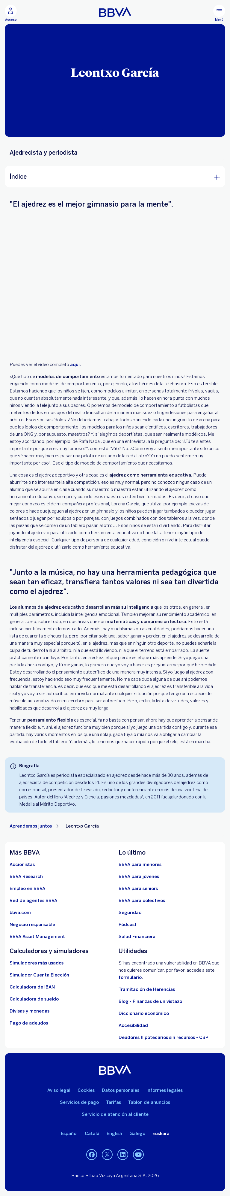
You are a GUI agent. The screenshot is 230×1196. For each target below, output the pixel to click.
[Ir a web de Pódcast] (128, 924)
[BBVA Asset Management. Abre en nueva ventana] (37, 936)
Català (92, 1133)
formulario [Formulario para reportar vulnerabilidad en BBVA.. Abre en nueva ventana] (130, 977)
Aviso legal (58, 1090)
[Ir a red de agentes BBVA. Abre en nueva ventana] (33, 900)
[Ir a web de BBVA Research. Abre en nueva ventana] (26, 876)
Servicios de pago (79, 1102)
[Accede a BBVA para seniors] (138, 888)
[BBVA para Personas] (115, 12)
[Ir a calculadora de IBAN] (32, 987)
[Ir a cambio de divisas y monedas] (29, 1011)
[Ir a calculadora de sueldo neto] (34, 999)
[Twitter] (107, 1154)
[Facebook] (91, 1154)
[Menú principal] (219, 13)
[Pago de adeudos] (29, 1023)
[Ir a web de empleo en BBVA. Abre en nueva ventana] (27, 888)
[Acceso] (11, 13)
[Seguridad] (130, 912)
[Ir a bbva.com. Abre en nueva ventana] (20, 912)
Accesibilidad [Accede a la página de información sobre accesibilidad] (133, 1025)
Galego (137, 1133)
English (114, 1133)
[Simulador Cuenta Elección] (39, 975)
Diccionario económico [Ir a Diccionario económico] (144, 1013)
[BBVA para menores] (140, 864)
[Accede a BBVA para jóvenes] (139, 876)
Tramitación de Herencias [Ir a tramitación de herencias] (147, 989)
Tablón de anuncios (149, 1102)
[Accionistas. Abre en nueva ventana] (22, 864)
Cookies (86, 1090)
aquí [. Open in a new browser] (75, 364)
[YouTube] (138, 1154)
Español (69, 1133)
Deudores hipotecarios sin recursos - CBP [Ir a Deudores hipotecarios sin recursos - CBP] (163, 1037)
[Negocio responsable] (32, 924)
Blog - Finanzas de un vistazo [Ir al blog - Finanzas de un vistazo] (150, 1001)
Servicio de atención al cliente (115, 1114)
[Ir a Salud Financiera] (137, 936)
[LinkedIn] (122, 1154)
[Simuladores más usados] (36, 963)
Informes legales (164, 1090)
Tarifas (113, 1102)
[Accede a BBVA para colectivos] (142, 900)
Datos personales (120, 1090)
